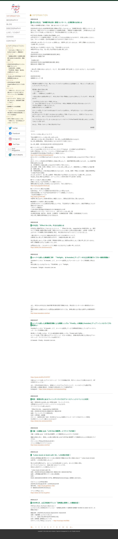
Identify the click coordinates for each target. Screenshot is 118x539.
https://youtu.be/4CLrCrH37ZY (40, 377)
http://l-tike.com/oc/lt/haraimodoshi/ (42, 155)
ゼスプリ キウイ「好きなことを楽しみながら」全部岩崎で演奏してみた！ (16, 100)
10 (63, 527)
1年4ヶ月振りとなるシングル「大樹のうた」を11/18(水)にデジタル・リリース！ (16, 120)
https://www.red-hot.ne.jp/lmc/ (40, 493)
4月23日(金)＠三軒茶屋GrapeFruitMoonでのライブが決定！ (16, 84)
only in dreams (52, 531)
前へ (32, 527)
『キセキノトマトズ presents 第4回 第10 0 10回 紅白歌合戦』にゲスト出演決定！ (16, 112)
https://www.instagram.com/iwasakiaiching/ (52, 389)
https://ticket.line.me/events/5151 (41, 247)
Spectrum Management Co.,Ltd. (63, 531)
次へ (71, 527)
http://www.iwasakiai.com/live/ (40, 313)
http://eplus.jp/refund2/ (38, 196)
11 (67, 527)
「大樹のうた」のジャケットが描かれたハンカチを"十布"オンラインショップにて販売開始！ (16, 92)
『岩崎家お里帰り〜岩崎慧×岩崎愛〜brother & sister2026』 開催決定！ (16, 58)
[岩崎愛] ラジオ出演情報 (14, 106)
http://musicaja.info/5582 (61, 520)
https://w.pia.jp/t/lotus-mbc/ (46, 486)
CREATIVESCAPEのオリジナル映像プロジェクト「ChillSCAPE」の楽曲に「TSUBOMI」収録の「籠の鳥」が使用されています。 (16, 68)
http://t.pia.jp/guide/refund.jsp (40, 185)
